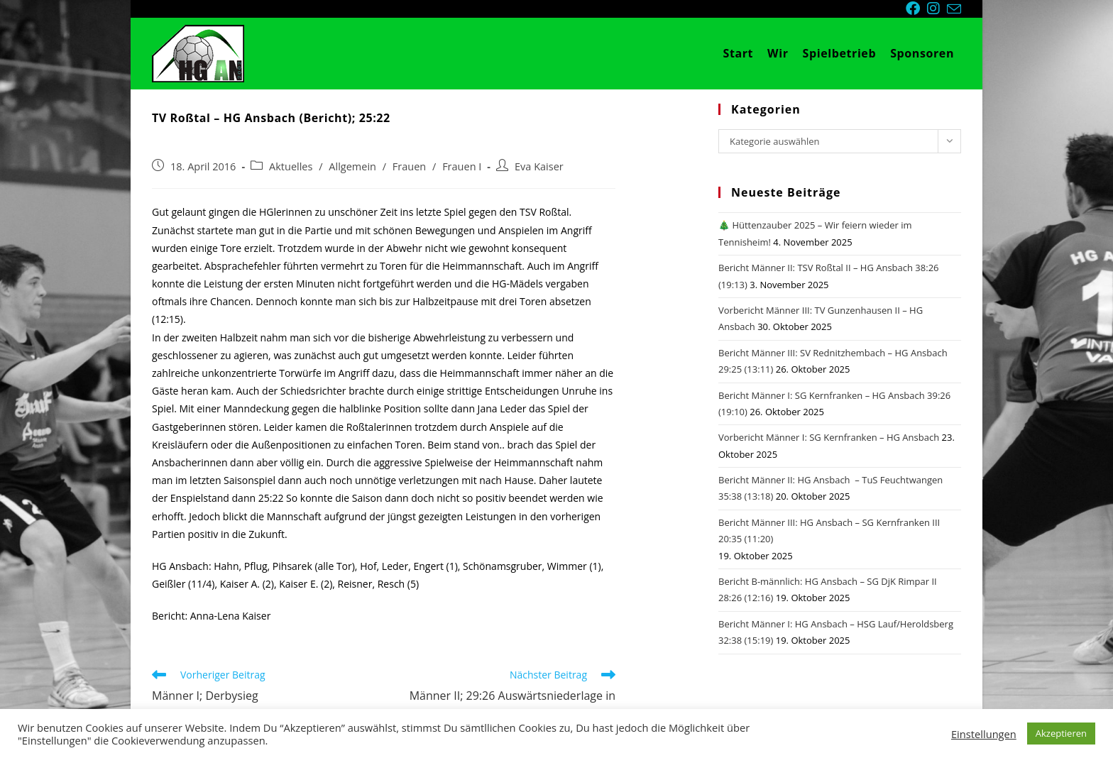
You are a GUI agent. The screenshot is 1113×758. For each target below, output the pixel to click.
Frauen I (461, 166)
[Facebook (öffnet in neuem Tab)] (916, 8)
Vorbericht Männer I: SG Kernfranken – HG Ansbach (828, 437)
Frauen (409, 166)
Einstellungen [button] (983, 733)
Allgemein (352, 166)
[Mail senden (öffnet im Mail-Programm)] (954, 9)
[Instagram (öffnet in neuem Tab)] (937, 8)
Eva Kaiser (539, 166)
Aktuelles (290, 166)
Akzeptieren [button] (1061, 733)
